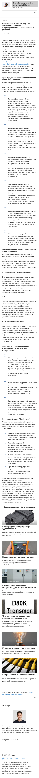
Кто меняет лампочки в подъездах (18, 648)
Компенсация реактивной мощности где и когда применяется (19, 586)
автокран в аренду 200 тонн (12, 694)
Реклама (22, 758)
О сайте (16, 758)
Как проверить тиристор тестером (18, 557)
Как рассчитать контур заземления (18, 675)
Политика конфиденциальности (12, 760)
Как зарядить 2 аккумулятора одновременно (16, 527)
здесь (31, 692)
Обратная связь (7, 758)
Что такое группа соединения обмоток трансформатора (16, 617)
